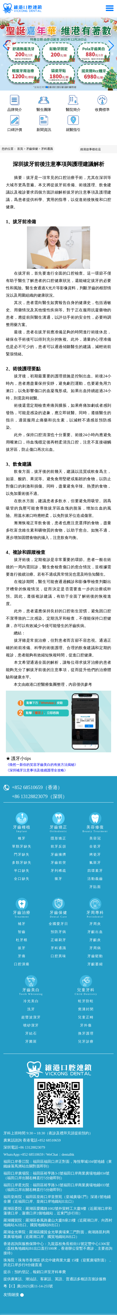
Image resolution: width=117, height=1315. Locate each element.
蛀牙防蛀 (86, 1001)
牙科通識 (47, 149)
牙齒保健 (32, 149)
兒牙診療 (86, 1041)
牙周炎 (95, 924)
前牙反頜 (58, 846)
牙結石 (31, 1033)
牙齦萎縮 (95, 964)
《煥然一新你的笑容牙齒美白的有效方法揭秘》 (42, 765)
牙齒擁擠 (58, 854)
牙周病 (95, 948)
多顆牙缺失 (22, 862)
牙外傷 (86, 1025)
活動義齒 (95, 879)
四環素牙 (95, 871)
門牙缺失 (22, 854)
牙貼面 (95, 887)
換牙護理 (86, 1033)
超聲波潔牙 (31, 1017)
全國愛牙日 (58, 924)
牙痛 (22, 956)
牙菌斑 (31, 1041)
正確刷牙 (58, 940)
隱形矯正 (58, 838)
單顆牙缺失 (22, 846)
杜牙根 (22, 940)
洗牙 (31, 1009)
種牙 (22, 838)
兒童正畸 (86, 1017)
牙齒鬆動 (95, 956)
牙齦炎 (95, 940)
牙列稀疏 (58, 871)
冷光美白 (31, 1001)
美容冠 (95, 838)
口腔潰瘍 (22, 964)
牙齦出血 (95, 932)
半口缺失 (22, 871)
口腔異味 (58, 956)
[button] (47, 87)
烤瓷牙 (95, 854)
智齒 (22, 932)
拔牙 (22, 948)
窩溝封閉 (86, 1009)
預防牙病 (58, 932)
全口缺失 (22, 879)
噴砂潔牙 (31, 1025)
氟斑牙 (95, 862)
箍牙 (58, 879)
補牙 (22, 924)
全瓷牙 (95, 846)
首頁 (20, 149)
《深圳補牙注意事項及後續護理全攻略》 (37, 770)
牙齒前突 (58, 862)
